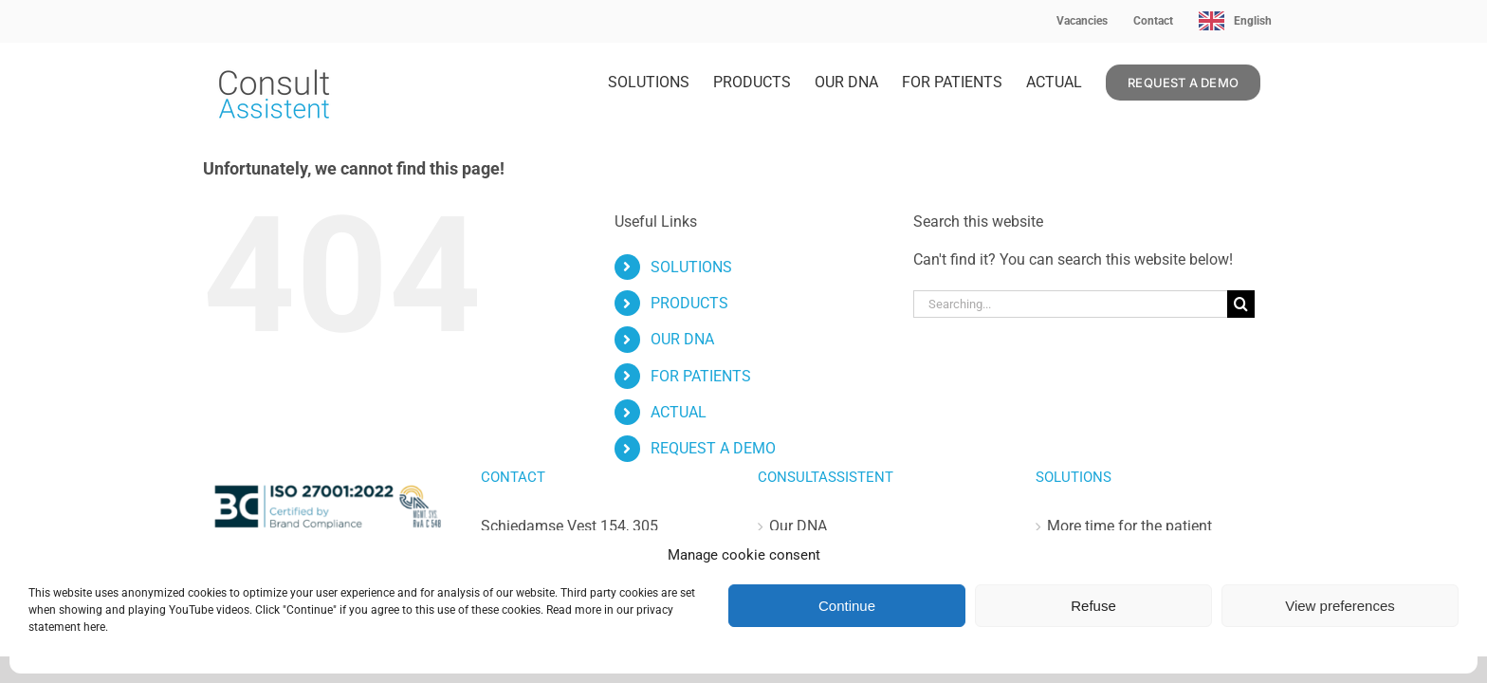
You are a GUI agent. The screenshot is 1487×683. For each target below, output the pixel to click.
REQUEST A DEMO (713, 448)
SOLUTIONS (691, 267)
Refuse (1093, 606)
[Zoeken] (1241, 304)
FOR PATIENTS (701, 376)
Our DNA (798, 526)
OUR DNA (682, 339)
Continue (846, 606)
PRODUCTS (689, 303)
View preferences (1340, 606)
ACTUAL (679, 412)
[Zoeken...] (1070, 304)
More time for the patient (1129, 526)
